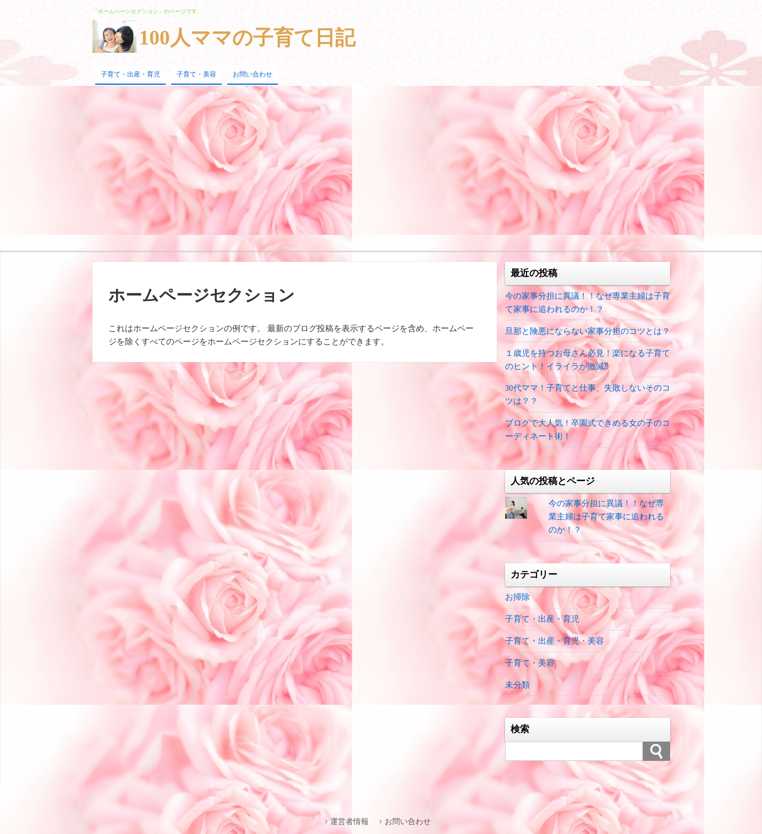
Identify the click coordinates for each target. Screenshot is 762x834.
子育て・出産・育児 (130, 74)
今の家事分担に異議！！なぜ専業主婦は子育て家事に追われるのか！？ (587, 303)
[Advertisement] (381, 168)
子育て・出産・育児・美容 (554, 641)
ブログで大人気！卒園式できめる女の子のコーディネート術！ (587, 430)
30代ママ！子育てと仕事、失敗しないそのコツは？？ (587, 395)
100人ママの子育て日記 (250, 38)
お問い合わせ (252, 74)
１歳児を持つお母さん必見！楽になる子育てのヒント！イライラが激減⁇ (587, 360)
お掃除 (517, 597)
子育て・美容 (196, 74)
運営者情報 (350, 822)
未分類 (517, 685)
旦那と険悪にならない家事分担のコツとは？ (587, 331)
